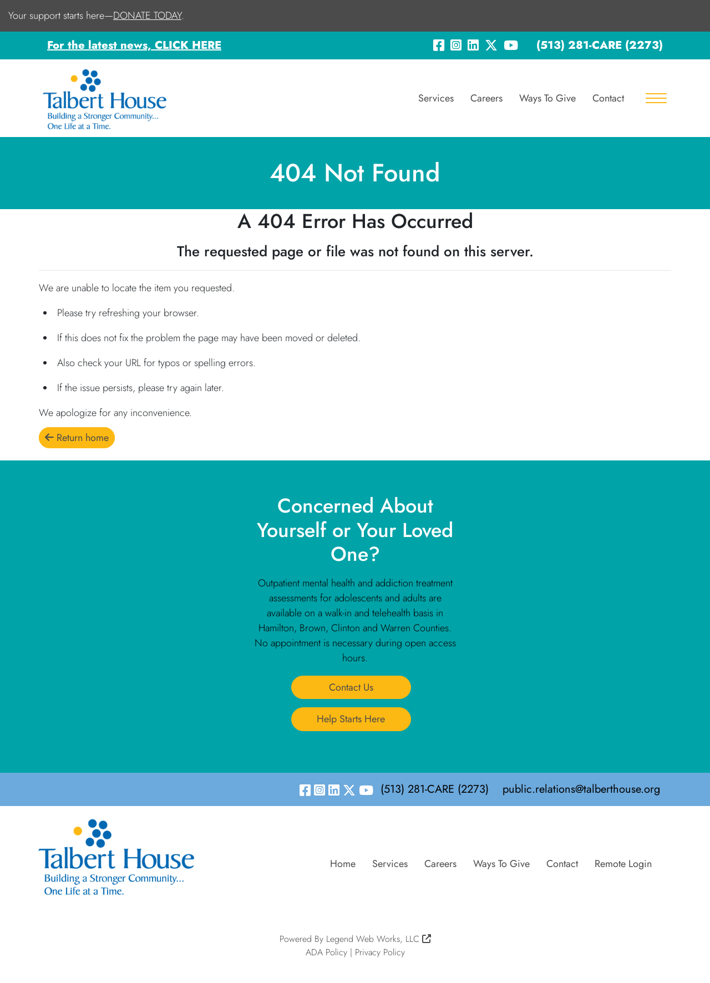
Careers (486, 98)
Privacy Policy (380, 952)
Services (436, 98)
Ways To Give (547, 98)
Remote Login (623, 864)
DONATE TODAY (147, 15)
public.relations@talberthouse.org (581, 789)
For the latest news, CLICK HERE (134, 45)
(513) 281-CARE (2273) (599, 45)
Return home (77, 437)
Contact (608, 98)
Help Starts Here (351, 719)
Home (343, 864)
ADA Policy (326, 952)
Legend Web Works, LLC (378, 939)
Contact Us (351, 687)
